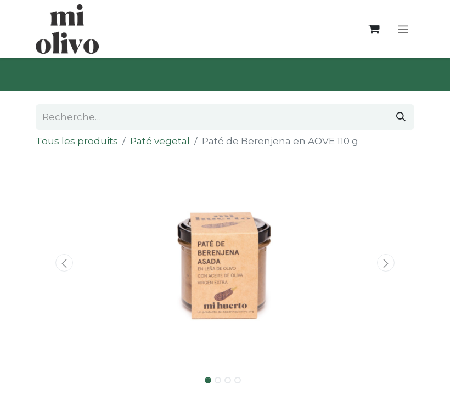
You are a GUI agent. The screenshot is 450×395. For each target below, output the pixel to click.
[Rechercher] (400, 117)
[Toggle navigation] (403, 29)
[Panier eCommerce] (374, 29)
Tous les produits (77, 141)
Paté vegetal (160, 141)
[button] (64, 263)
